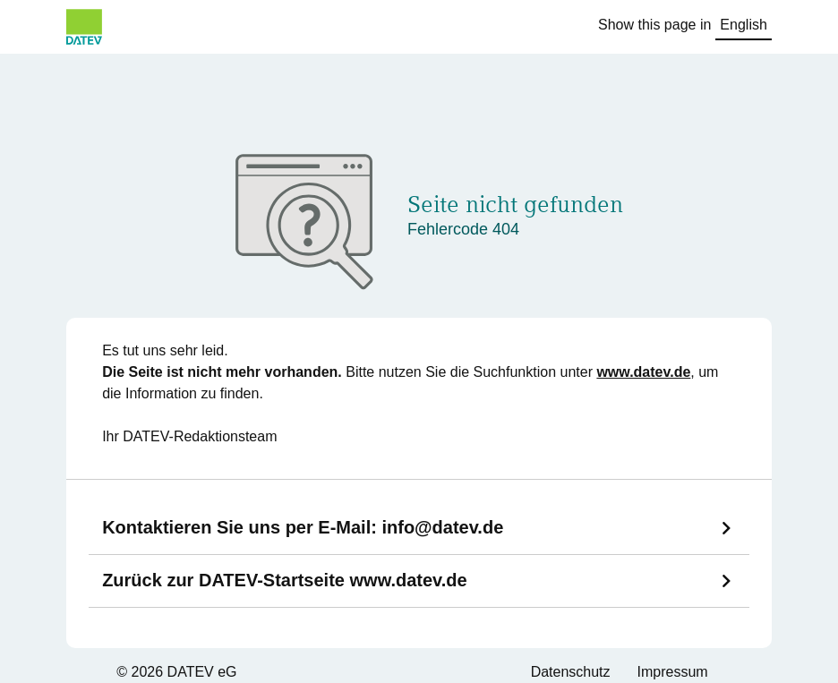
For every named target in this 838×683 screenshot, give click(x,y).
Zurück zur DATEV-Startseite (284, 580)
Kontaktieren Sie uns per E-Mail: (302, 527)
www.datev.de (643, 372)
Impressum (672, 671)
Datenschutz (571, 671)
